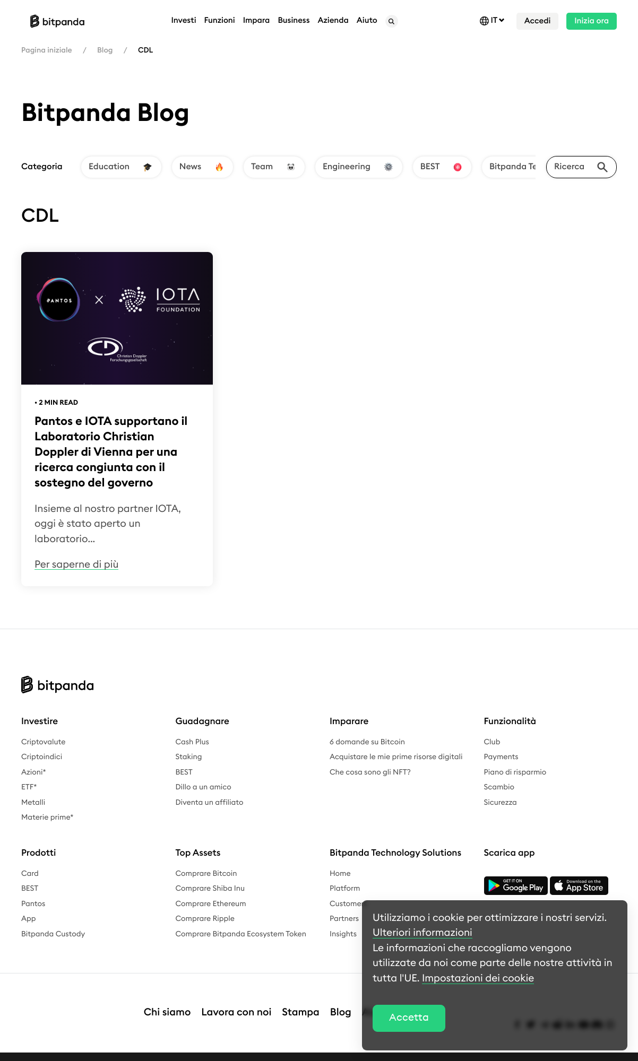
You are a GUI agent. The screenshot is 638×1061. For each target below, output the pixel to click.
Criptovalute (43, 742)
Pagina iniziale (46, 50)
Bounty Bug (326, 1051)
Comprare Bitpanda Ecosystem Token (241, 934)
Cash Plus (192, 742)
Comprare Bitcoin (206, 873)
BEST (184, 772)
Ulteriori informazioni (422, 933)
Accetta (409, 1018)
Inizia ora (591, 21)
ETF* (29, 787)
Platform (345, 888)
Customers (348, 904)
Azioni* (33, 772)
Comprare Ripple (205, 919)
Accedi (537, 21)
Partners (344, 919)
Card (30, 873)
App (28, 919)
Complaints (275, 1051)
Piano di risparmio (515, 772)
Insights (343, 934)
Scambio (499, 787)
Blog (105, 50)
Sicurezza (500, 802)
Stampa (301, 1002)
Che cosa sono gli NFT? (370, 772)
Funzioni (219, 20)
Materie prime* (47, 817)
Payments (501, 757)
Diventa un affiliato (210, 802)
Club (492, 742)
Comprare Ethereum (211, 904)
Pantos (33, 904)
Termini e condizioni (210, 1051)
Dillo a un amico (203, 787)
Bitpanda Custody (53, 934)
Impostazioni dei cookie (478, 978)
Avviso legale (44, 1051)
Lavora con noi (236, 1002)
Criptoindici (41, 757)
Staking (189, 757)
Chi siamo (167, 1002)
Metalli (33, 802)
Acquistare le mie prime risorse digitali (396, 757)
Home (340, 873)
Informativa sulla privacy (121, 1051)
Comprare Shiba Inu (210, 888)
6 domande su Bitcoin (367, 742)
